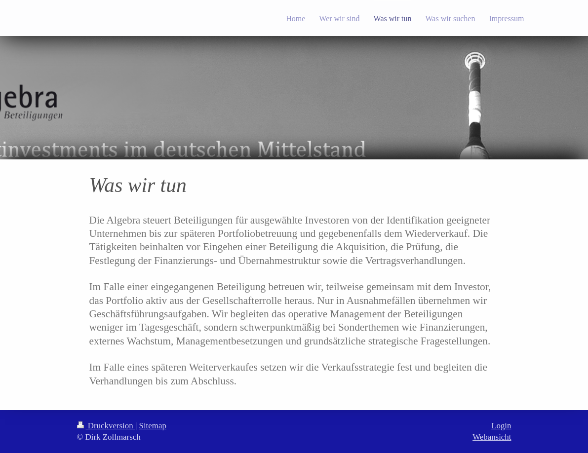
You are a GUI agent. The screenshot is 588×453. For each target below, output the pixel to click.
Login (501, 425)
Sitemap (152, 425)
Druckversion (106, 425)
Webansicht (491, 437)
